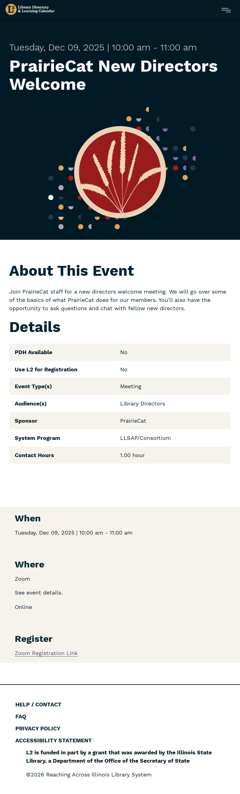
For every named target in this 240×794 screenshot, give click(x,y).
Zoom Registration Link (46, 653)
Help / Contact (38, 704)
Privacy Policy (38, 728)
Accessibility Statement (53, 740)
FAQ (20, 716)
